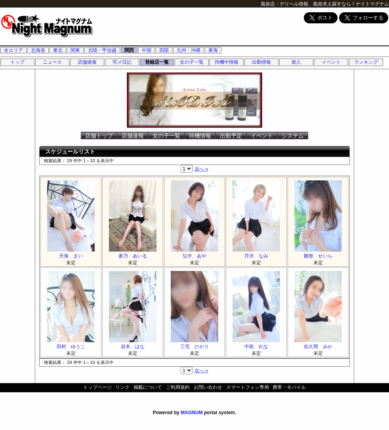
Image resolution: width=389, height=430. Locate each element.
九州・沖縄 (188, 50)
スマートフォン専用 (247, 387)
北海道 (38, 50)
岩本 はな (132, 343)
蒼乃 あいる (132, 253)
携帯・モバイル (289, 387)
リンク (122, 387)
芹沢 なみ (256, 253)
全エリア (13, 50)
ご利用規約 (178, 387)
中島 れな (256, 343)
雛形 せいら (318, 253)
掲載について (147, 387)
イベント (331, 62)
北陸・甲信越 (102, 50)
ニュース (52, 62)
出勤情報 (261, 62)
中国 (146, 50)
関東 (75, 50)
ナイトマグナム (372, 4)
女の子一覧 (192, 62)
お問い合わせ (208, 387)
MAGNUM (191, 412)
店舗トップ (99, 136)
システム (293, 136)
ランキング (366, 62)
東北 (58, 50)
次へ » (201, 169)
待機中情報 (226, 62)
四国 (164, 50)
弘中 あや (194, 253)
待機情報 (200, 136)
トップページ (97, 387)
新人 (296, 62)
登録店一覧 (157, 62)
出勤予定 (231, 136)
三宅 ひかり (194, 343)
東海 (213, 50)
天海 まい (71, 253)
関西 (129, 50)
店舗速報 (87, 62)
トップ (17, 62)
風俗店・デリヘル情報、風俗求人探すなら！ (308, 4)
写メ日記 (122, 62)
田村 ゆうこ (71, 343)
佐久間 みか (318, 343)
